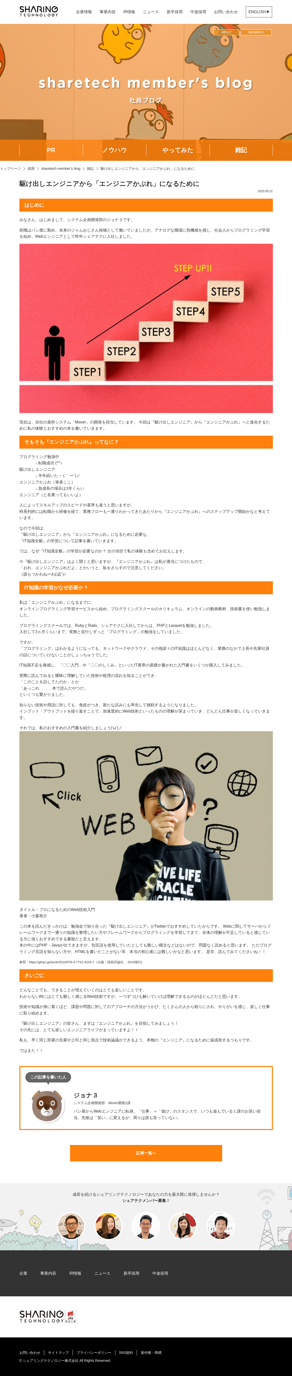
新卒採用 (175, 12)
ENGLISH (259, 12)
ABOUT (226, 32)
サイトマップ (58, 1353)
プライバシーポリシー (94, 1353)
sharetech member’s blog (60, 169)
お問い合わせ (226, 12)
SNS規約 (126, 1353)
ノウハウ (114, 150)
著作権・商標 (151, 1353)
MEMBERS (256, 32)
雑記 (241, 150)
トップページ (10, 169)
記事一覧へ (146, 1153)
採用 (31, 169)
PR (51, 150)
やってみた (177, 150)
